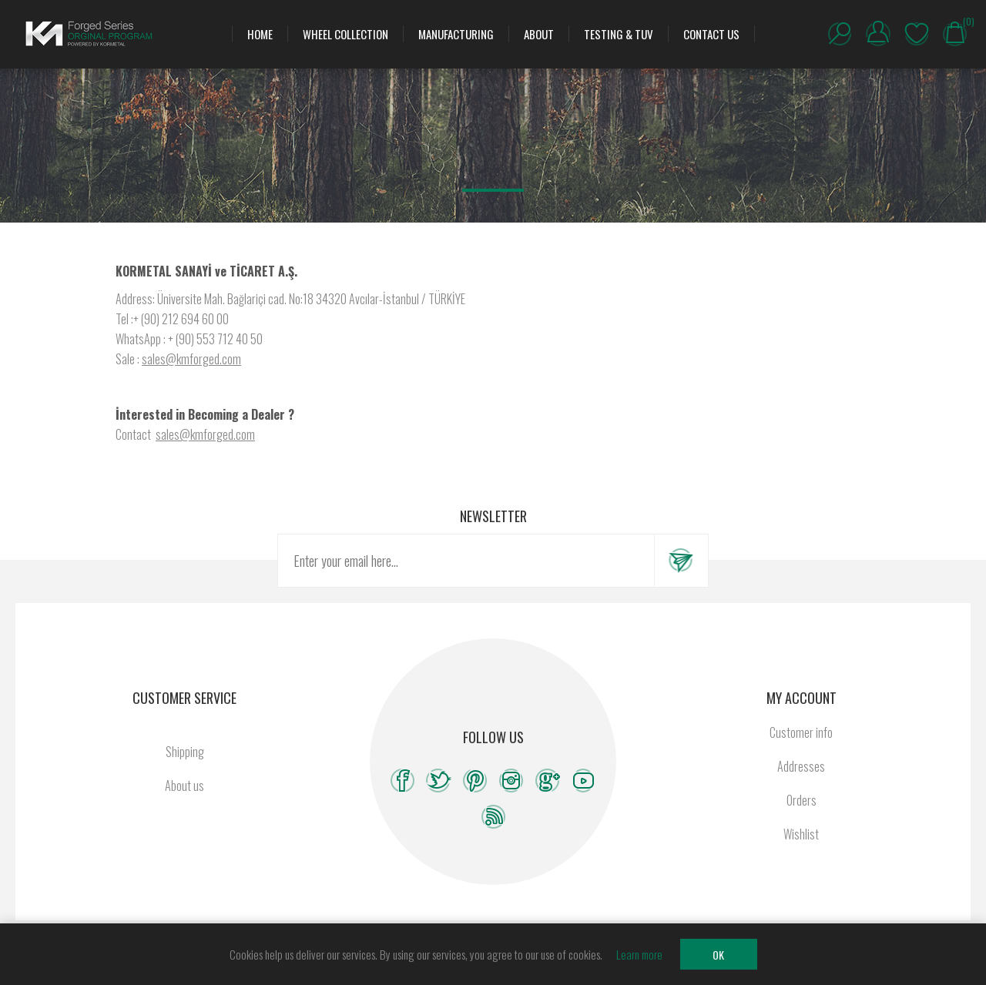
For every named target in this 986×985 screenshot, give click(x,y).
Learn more (639, 954)
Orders (801, 800)
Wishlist (916, 34)
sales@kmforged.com (191, 359)
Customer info (801, 732)
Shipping (185, 751)
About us (184, 785)
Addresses (801, 766)
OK (718, 954)
